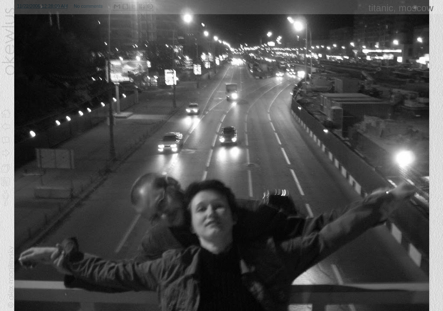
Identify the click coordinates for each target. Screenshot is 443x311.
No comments (88, 6)
